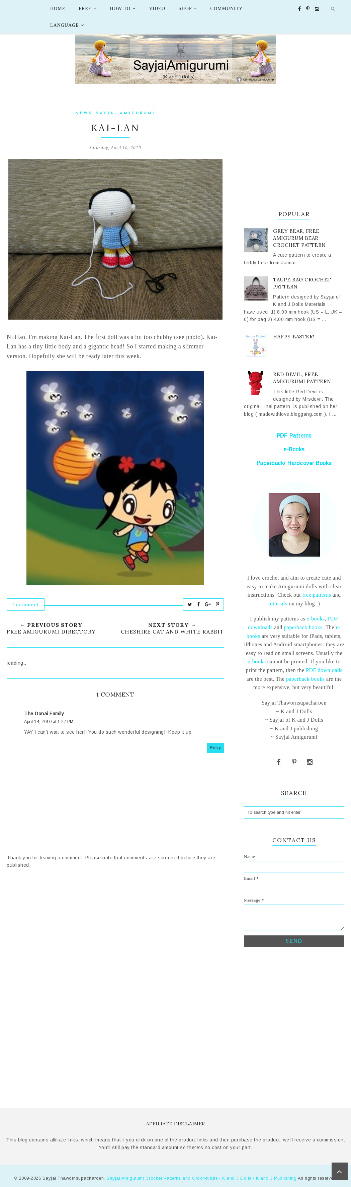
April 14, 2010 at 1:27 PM (49, 721)
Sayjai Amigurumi (125, 113)
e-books (316, 618)
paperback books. (304, 627)
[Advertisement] (115, 940)
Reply (215, 747)
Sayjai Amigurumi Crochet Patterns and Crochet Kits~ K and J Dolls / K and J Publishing (201, 1178)
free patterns (316, 595)
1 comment (25, 604)
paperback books (305, 679)
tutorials (277, 603)
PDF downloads (324, 670)
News (83, 113)
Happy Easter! (294, 336)
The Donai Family (44, 713)
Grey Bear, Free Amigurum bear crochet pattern (299, 238)
